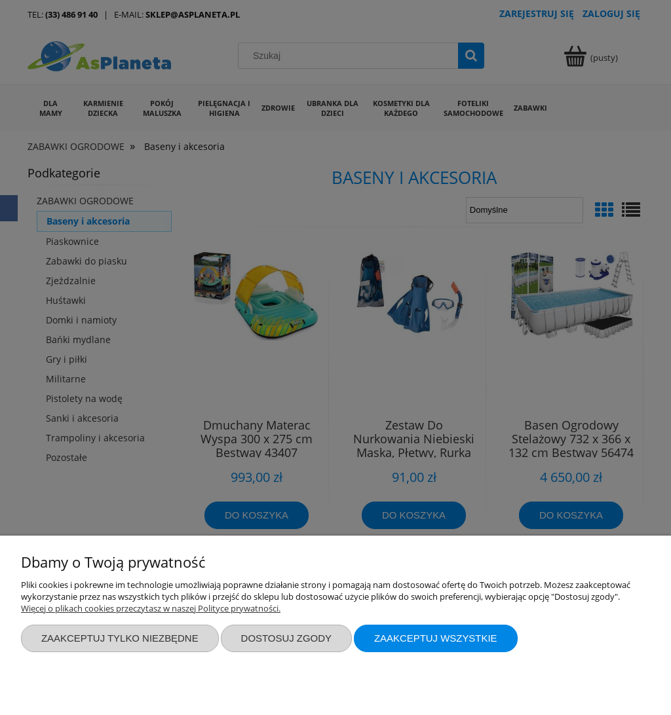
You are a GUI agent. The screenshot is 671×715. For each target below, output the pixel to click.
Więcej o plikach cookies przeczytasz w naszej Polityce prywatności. (150, 608)
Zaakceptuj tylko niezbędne (120, 638)
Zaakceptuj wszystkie (435, 638)
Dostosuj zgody (286, 638)
